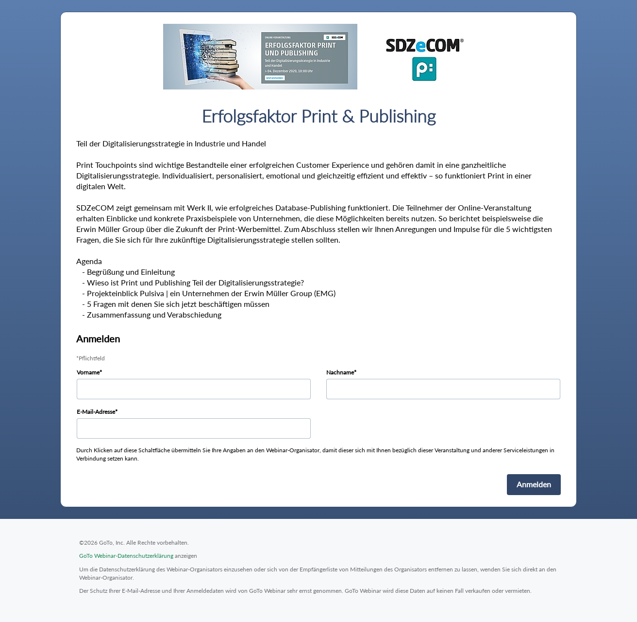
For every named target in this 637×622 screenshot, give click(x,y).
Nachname (340, 372)
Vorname (88, 372)
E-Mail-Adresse (96, 411)
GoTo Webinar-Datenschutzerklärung (126, 555)
